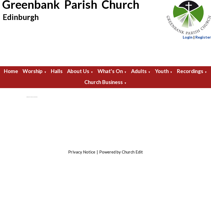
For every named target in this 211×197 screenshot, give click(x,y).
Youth (162, 71)
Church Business (103, 82)
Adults (139, 71)
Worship (33, 71)
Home (11, 71)
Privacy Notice (81, 151)
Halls (57, 71)
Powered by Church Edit (121, 151)
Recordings (190, 71)
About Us (78, 71)
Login (188, 37)
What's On (110, 71)
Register (203, 37)
